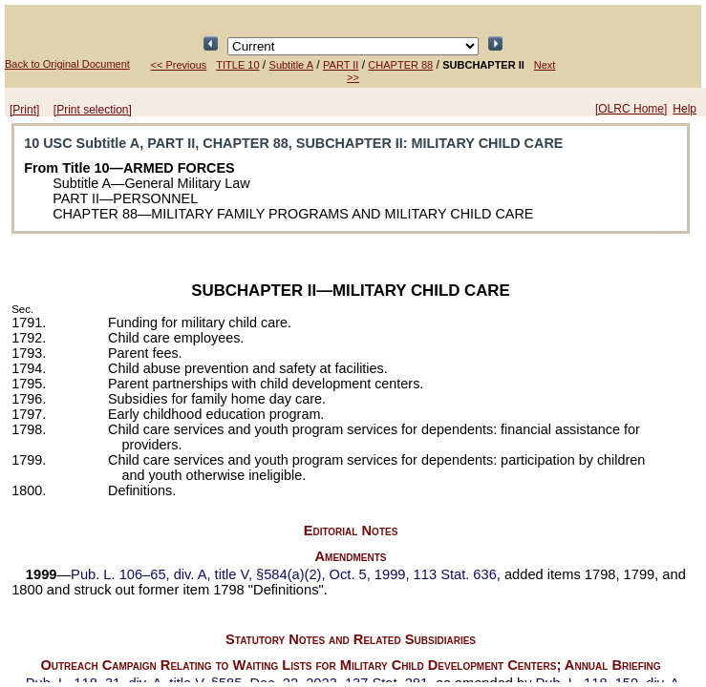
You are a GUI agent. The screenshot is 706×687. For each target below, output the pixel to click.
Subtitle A (291, 65)
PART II (340, 65)
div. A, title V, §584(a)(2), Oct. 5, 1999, (284, 574)
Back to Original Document (67, 64)
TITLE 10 (237, 65)
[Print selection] (92, 109)
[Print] (24, 109)
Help (684, 108)
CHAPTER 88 (400, 65)
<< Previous (179, 65)
